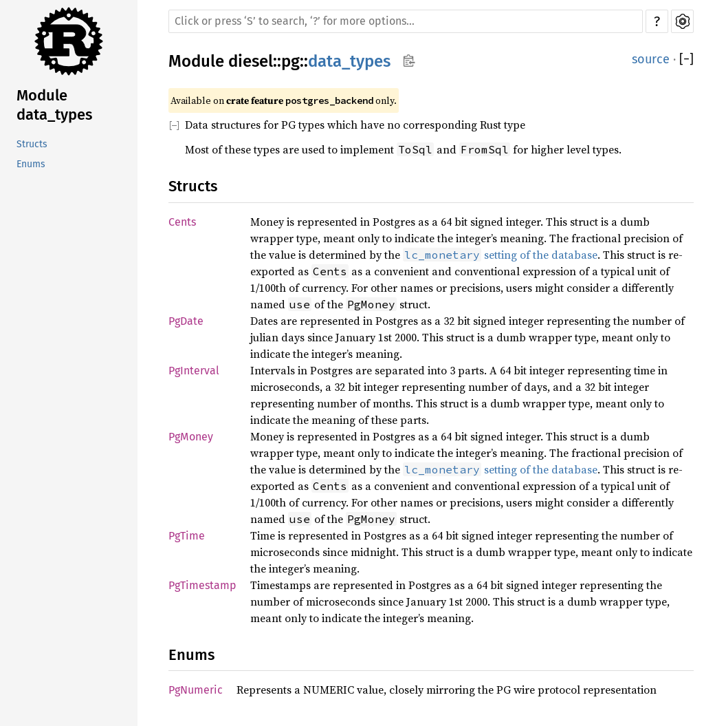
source (651, 59)
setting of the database (500, 254)
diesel (250, 61)
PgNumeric (195, 689)
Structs (31, 144)
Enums (30, 164)
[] (686, 59)
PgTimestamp (202, 585)
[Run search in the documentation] (405, 21)
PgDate (186, 321)
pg (290, 61)
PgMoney (190, 436)
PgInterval (193, 370)
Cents (182, 221)
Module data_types (54, 105)
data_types (349, 61)
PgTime (186, 535)
